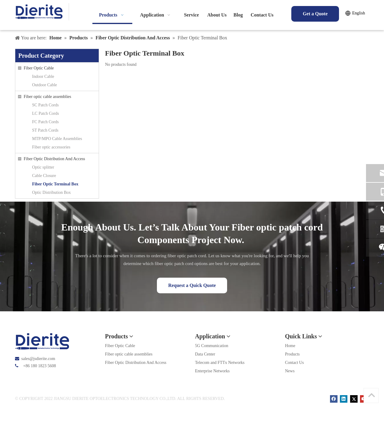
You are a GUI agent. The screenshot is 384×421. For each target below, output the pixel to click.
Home (290, 345)
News (290, 371)
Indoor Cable (43, 76)
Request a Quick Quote (192, 285)
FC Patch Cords (45, 122)
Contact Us (294, 362)
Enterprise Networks (212, 371)
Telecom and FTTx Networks (219, 362)
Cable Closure (44, 175)
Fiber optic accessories (51, 147)
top (371, 395)
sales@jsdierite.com (38, 358)
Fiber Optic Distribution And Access (54, 159)
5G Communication (211, 345)
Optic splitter (43, 167)
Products (292, 354)
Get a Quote (315, 13)
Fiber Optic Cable (39, 68)
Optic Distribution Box (51, 192)
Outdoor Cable (44, 85)
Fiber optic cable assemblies (47, 96)
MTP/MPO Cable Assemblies (57, 138)
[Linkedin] (344, 398)
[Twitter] (354, 398)
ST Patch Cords (45, 130)
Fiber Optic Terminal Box (55, 184)
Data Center (205, 354)
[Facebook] (334, 398)
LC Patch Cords (45, 113)
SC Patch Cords (45, 105)
